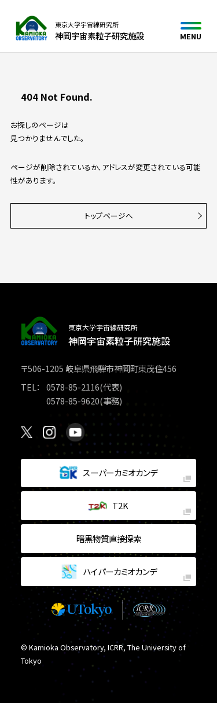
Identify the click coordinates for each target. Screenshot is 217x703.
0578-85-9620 (73, 401)
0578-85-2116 (73, 387)
